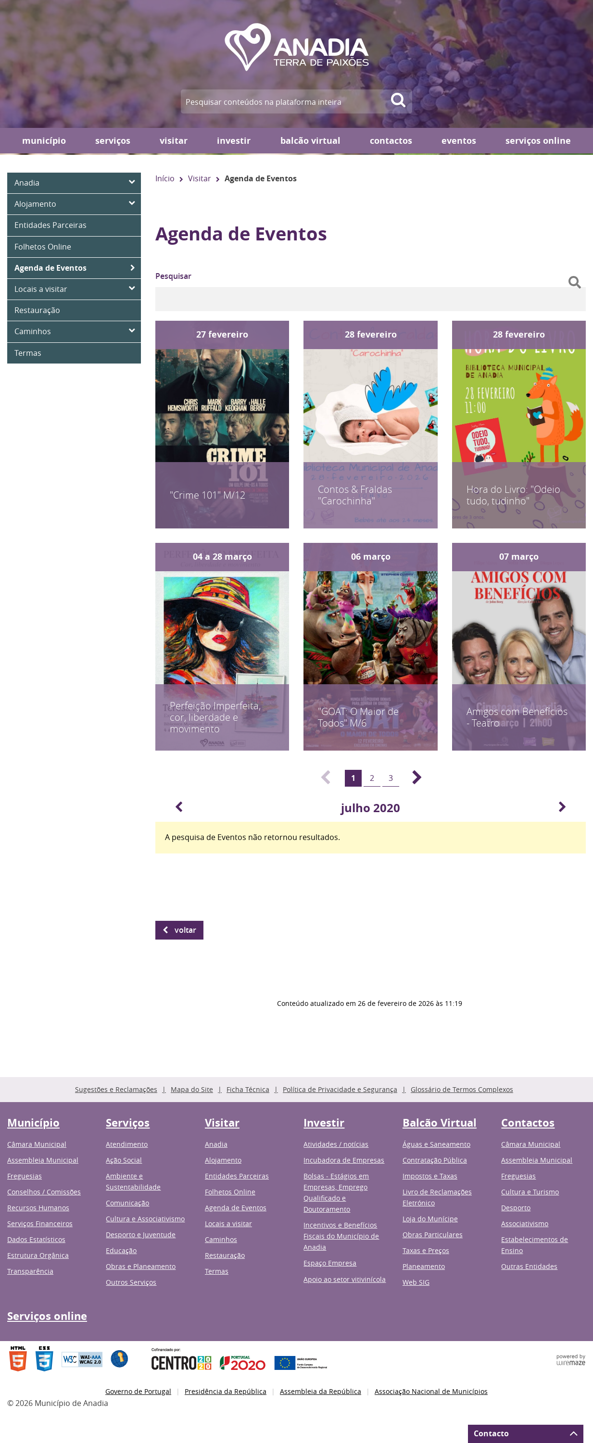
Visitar (174, 141)
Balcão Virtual (310, 141)
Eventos (459, 141)
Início (165, 178)
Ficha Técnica (248, 1089)
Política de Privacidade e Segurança (340, 1089)
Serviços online (538, 141)
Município (44, 141)
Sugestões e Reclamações (116, 1089)
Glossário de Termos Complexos (462, 1089)
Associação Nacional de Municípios (431, 1391)
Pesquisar (173, 276)
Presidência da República (225, 1391)
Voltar (185, 930)
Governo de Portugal (138, 1391)
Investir (234, 141)
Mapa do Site (192, 1089)
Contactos (391, 141)
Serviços (112, 141)
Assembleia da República (320, 1391)
